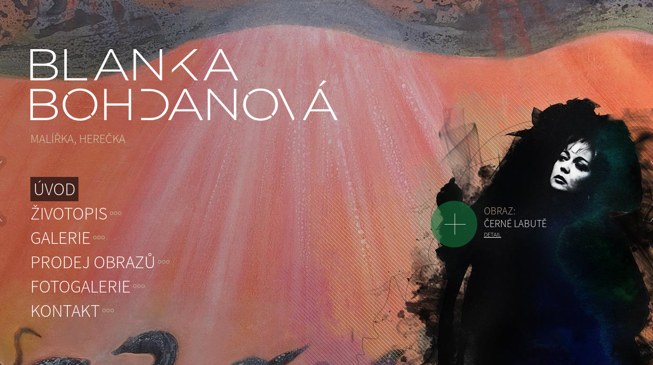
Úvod (54, 189)
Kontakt (65, 311)
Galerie (60, 238)
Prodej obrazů (92, 262)
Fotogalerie (80, 286)
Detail (492, 234)
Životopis (68, 213)
